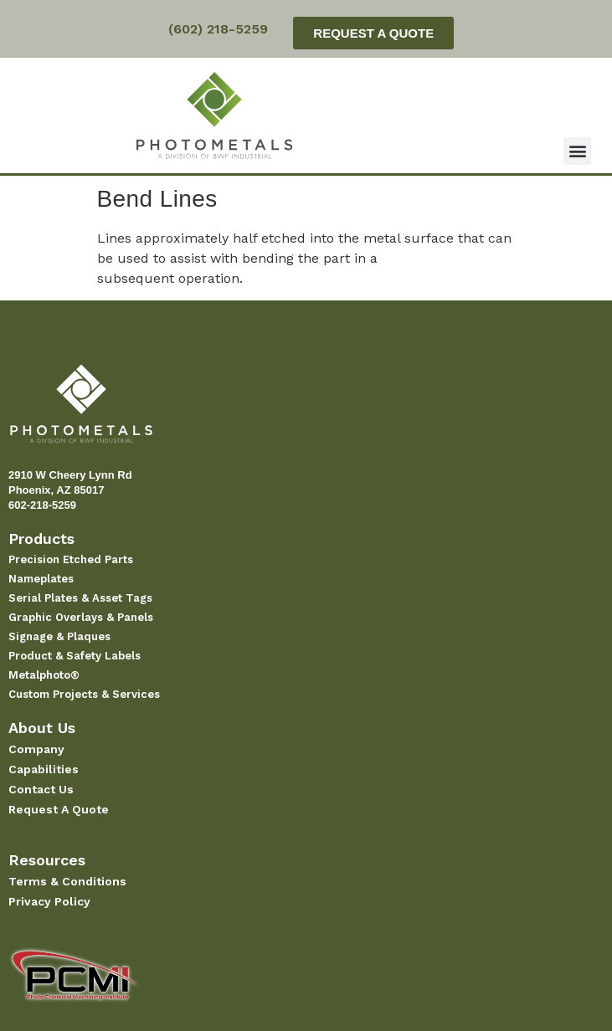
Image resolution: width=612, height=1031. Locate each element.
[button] (577, 151)
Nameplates (41, 578)
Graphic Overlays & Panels (80, 617)
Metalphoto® (44, 675)
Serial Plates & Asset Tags (80, 598)
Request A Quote (58, 809)
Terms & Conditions (67, 881)
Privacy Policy (49, 901)
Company (36, 749)
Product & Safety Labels (74, 655)
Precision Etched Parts (70, 559)
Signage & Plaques (59, 636)
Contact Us (41, 789)
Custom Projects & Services (84, 694)
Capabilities (43, 769)
